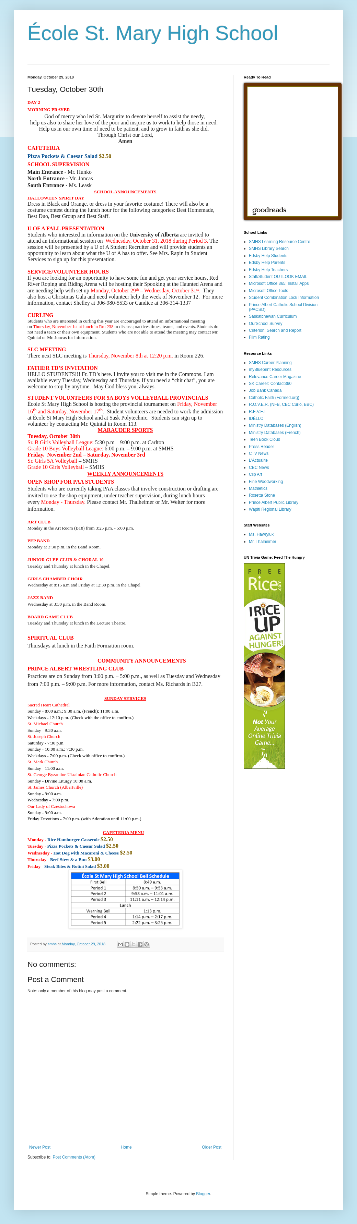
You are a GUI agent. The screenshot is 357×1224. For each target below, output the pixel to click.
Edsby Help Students (268, 255)
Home (126, 1147)
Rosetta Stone (262, 495)
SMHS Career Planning (270, 362)
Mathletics (258, 488)
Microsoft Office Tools (268, 290)
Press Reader (261, 446)
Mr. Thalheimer (262, 541)
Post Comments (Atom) (74, 1157)
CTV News (258, 453)
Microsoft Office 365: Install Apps (279, 283)
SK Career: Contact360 (270, 383)
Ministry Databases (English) (275, 425)
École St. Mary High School (152, 33)
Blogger (203, 1193)
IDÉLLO (256, 418)
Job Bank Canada (265, 390)
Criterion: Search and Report (275, 330)
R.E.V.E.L (258, 411)
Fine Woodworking (266, 481)
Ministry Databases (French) (275, 432)
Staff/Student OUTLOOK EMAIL (278, 276)
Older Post (211, 1147)
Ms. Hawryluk (261, 534)
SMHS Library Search (269, 248)
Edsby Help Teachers (268, 269)
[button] (40, 597)
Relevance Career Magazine (275, 376)
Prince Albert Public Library (273, 502)
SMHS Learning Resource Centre (279, 241)
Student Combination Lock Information (284, 297)
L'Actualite (258, 460)
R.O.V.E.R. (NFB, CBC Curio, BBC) (281, 404)
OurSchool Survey (265, 323)
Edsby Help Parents (267, 262)
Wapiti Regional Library (270, 509)
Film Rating (259, 337)
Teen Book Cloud (264, 439)
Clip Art (255, 474)
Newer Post (39, 1147)
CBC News (259, 467)
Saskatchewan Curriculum (273, 316)
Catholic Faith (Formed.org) (274, 397)
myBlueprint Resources (270, 369)
